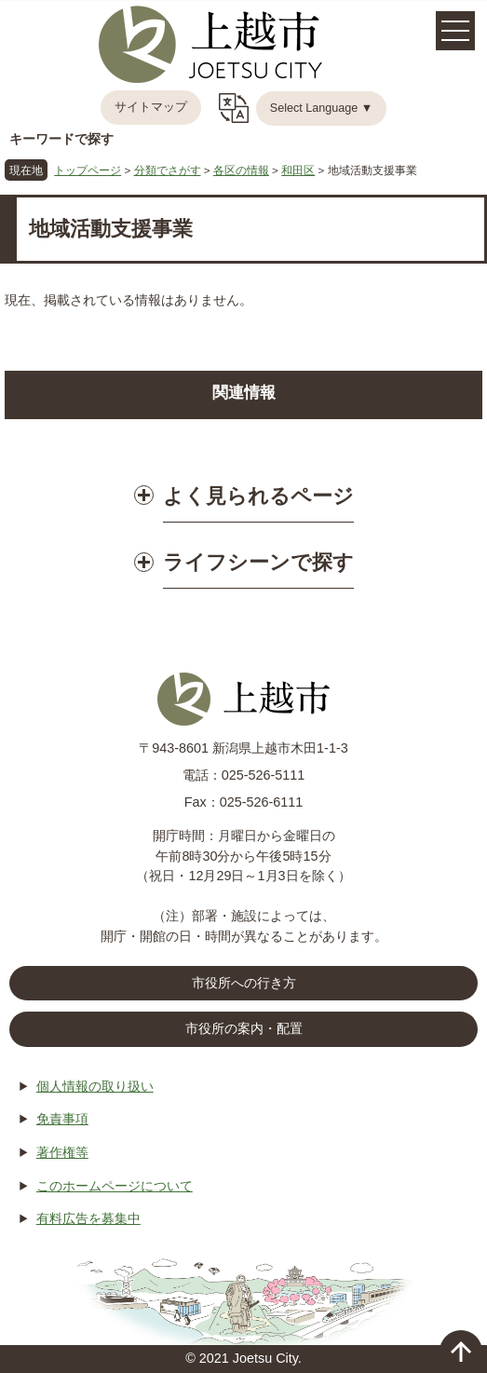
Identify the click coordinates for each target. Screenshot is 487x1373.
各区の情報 (241, 170)
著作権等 (62, 1152)
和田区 (298, 170)
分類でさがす (167, 170)
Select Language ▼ (321, 108)
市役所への (244, 983)
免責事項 (62, 1118)
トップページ (87, 170)
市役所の (244, 1029)
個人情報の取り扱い (95, 1086)
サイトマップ (151, 107)
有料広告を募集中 (88, 1218)
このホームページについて (114, 1185)
